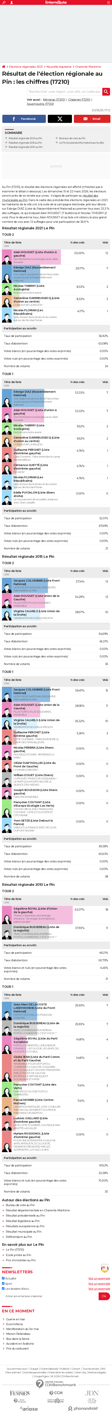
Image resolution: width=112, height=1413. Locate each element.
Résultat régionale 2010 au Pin (25, 147)
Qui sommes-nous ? (18, 1369)
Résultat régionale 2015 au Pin (25, 142)
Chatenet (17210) (79, 99)
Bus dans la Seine (17, 1339)
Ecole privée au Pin (18, 1255)
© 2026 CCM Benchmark (65, 1376)
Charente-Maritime (88, 67)
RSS (103, 1369)
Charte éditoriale (49, 1369)
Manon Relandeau (18, 1334)
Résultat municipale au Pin (23, 1231)
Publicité (64, 1369)
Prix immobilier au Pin (21, 1260)
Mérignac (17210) (54, 99)
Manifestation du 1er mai (22, 1329)
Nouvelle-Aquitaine (59, 67)
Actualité (9, 1278)
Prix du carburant (17, 1348)
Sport (7, 1283)
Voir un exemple (99, 1278)
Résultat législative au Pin (23, 1221)
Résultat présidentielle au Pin (25, 1215)
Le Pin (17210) (15, 1249)
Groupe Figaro (41, 1376)
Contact (76, 1369)
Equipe (34, 1369)
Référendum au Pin (19, 1237)
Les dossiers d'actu (15, 1288)
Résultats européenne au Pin (25, 1226)
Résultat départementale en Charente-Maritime (38, 1210)
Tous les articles (90, 1369)
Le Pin (62, 142)
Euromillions (14, 1324)
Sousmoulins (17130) (40, 104)
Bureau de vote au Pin (20, 1205)
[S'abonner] (56, 1296)
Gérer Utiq (80, 1372)
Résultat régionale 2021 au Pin (25, 138)
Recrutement (13, 1372)
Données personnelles (34, 1372)
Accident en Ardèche (20, 1343)
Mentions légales (97, 1372)
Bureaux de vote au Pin (72, 138)
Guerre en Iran (15, 1319)
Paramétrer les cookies (61, 1372)
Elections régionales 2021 (26, 67)
